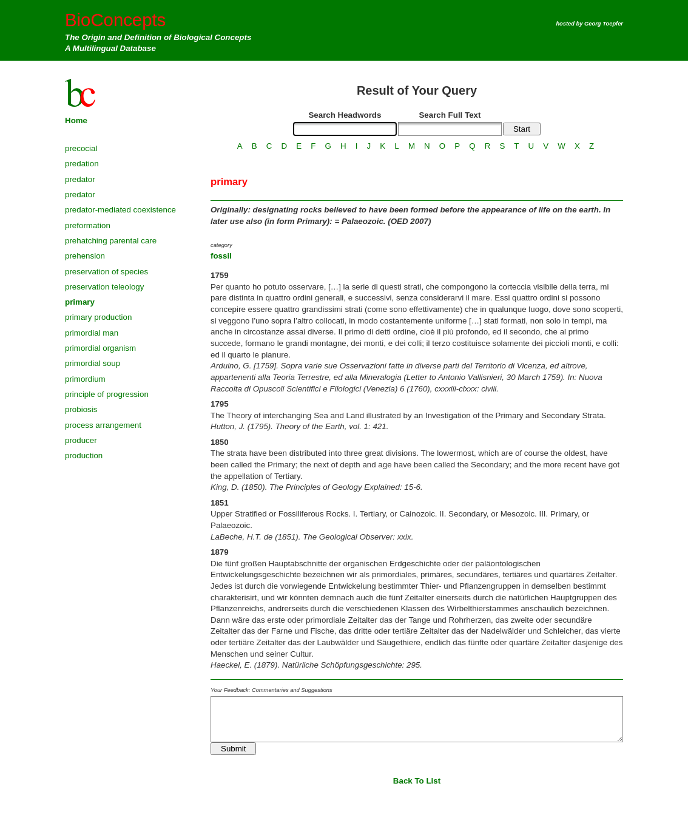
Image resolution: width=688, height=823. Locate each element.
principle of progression (107, 394)
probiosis (81, 409)
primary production (98, 317)
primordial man (91, 332)
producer (81, 440)
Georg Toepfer (603, 24)
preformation (87, 225)
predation (82, 163)
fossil (221, 255)
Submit (233, 748)
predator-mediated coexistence (120, 209)
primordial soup (92, 363)
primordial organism (100, 348)
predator (80, 179)
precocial (81, 148)
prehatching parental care (111, 240)
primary (80, 302)
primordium (85, 379)
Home (76, 120)
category (221, 245)
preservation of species (106, 271)
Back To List (416, 780)
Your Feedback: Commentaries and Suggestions (271, 690)
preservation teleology (104, 286)
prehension (85, 255)
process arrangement (103, 425)
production (84, 455)
